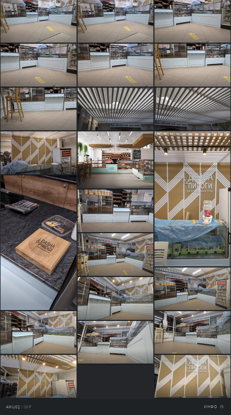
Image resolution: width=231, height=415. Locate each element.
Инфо (210, 406)
